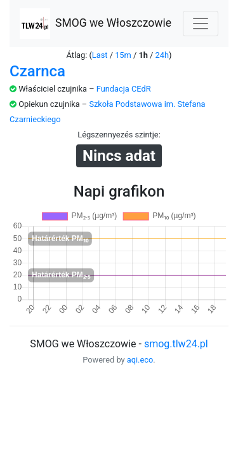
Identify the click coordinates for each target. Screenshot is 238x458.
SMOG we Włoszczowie (95, 23)
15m (123, 55)
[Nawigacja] (200, 23)
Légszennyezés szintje (117, 134)
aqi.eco (140, 359)
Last (100, 55)
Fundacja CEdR (123, 89)
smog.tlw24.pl (176, 344)
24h (162, 55)
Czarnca (37, 71)
